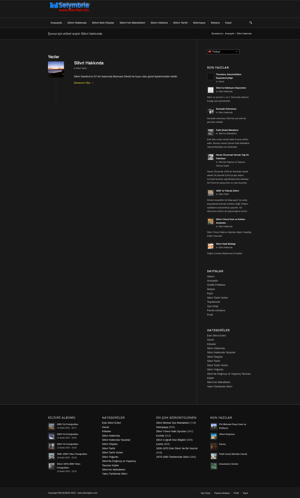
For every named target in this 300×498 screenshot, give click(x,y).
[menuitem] (56, 23)
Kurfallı (160, 435)
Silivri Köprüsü (227, 434)
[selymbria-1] (70, 9)
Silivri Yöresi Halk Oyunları (171, 431)
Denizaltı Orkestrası (226, 109)
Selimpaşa (162, 427)
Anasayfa (212, 280)
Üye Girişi (212, 306)
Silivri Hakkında (88, 62)
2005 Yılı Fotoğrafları (67, 424)
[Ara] (249, 23)
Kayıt (210, 293)
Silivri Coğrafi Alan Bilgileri (171, 439)
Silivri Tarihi (81, 68)
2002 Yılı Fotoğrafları (67, 444)
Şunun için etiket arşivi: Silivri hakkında (75, 33)
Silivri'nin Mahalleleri (228, 133)
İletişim (211, 289)
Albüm (210, 276)
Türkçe (223, 52)
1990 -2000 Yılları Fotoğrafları (72, 454)
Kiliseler (211, 344)
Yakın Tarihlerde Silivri (219, 386)
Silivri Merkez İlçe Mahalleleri (172, 422)
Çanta (159, 443)
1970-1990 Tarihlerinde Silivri (172, 456)
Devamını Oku (84, 82)
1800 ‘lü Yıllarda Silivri (227, 191)
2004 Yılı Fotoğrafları (67, 434)
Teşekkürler (213, 301)
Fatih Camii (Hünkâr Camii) (233, 454)
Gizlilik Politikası (216, 284)
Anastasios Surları (228, 464)
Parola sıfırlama (216, 310)
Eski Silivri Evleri (216, 335)
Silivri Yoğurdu (215, 369)
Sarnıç (222, 444)
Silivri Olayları (215, 356)
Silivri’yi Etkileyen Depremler (231, 88)
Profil (210, 314)
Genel (221, 81)
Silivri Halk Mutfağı (226, 244)
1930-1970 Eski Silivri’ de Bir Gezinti (177, 448)
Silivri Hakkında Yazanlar (221, 352)
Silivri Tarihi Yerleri (217, 297)
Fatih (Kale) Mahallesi (227, 130)
